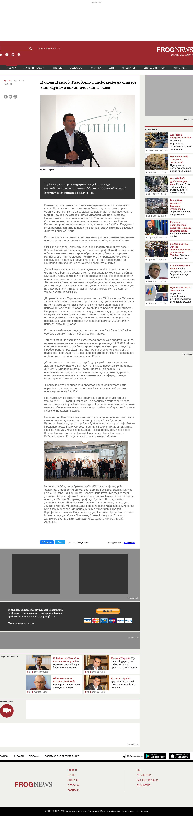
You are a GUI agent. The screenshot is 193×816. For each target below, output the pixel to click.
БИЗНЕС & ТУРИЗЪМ (154, 68)
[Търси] (31, 48)
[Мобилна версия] (133, 756)
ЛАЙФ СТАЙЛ (179, 68)
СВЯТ (111, 68)
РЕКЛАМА (34, 756)
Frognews (82, 542)
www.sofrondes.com (130, 811)
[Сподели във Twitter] (10, 97)
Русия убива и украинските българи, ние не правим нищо (180, 185)
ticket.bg (144, 811)
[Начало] (1, 54)
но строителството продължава (180, 207)
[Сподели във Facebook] (6, 97)
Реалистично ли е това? (180, 229)
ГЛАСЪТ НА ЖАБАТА (34, 68)
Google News (129, 542)
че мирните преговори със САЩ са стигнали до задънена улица (180, 294)
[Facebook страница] (7, 54)
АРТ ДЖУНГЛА (129, 68)
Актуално (73, 785)
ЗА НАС (4, 756)
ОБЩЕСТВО (76, 68)
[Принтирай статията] (15, 97)
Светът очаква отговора (180, 251)
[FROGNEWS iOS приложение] (180, 756)
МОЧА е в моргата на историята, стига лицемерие (181, 142)
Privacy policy (94, 811)
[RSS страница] (19, 54)
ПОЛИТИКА (95, 68)
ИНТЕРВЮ (57, 68)
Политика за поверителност (62, 756)
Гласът (72, 775)
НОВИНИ (11, 68)
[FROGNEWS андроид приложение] (155, 756)
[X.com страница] (13, 54)
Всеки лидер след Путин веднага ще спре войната (180, 271)
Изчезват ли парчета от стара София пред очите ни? (180, 164)
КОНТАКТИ (18, 756)
